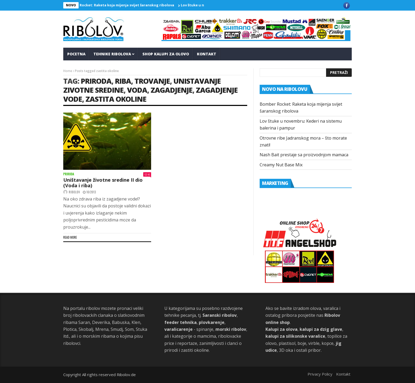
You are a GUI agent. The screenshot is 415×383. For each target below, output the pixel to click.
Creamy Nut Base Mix (281, 165)
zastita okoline (115, 99)
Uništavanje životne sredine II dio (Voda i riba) (103, 183)
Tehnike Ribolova (112, 53)
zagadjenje (171, 90)
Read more (70, 237)
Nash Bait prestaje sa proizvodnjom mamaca (304, 155)
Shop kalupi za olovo (165, 53)
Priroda (68, 174)
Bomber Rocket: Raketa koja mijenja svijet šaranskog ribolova (121, 5)
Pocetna (76, 53)
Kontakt (206, 53)
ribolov (74, 192)
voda (137, 90)
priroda (96, 81)
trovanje (152, 81)
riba (123, 81)
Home (67, 71)
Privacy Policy (320, 374)
